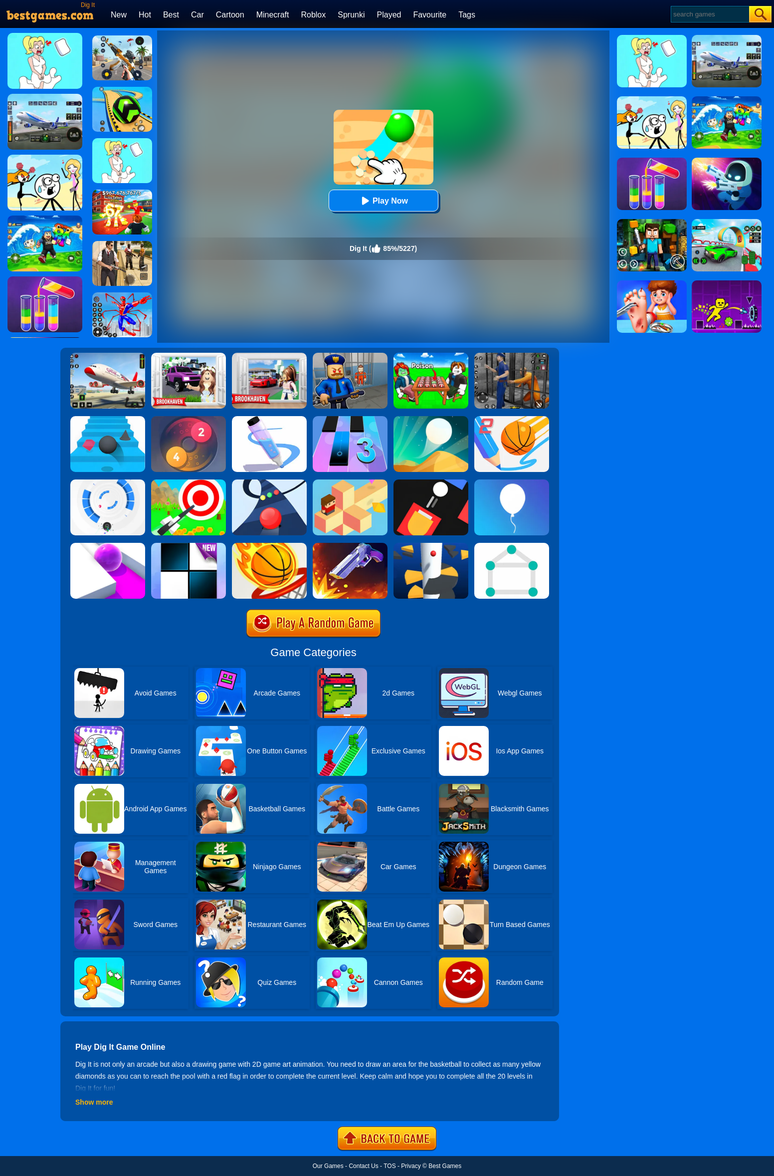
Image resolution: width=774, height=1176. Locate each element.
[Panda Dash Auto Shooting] (122, 38)
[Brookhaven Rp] (269, 356)
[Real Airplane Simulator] (107, 356)
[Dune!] (430, 419)
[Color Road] (269, 482)
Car (197, 14)
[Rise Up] (511, 482)
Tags (466, 14)
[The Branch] (350, 482)
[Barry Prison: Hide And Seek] (350, 356)
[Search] (709, 14)
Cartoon (230, 14)
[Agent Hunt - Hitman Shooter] (122, 244)
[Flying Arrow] (188, 482)
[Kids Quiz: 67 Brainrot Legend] (122, 193)
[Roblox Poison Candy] (430, 356)
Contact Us (363, 1166)
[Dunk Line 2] (511, 419)
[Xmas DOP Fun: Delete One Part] (122, 141)
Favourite (429, 14)
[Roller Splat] (107, 546)
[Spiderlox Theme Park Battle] (122, 295)
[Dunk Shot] (269, 546)
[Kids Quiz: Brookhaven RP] (188, 356)
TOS (389, 1166)
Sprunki (351, 14)
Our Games (328, 1166)
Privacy (410, 1166)
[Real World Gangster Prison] (511, 356)
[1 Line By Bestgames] (511, 546)
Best (171, 14)
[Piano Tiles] (188, 546)
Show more (94, 1102)
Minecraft (272, 14)
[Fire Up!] (430, 482)
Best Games (444, 1166)
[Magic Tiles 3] (350, 419)
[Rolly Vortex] (107, 482)
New (119, 14)
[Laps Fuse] (188, 419)
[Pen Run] (269, 419)
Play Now (383, 201)
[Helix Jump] (430, 546)
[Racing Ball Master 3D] (122, 90)
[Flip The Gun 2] (350, 546)
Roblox (313, 14)
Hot (145, 14)
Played (389, 14)
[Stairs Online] (107, 419)
